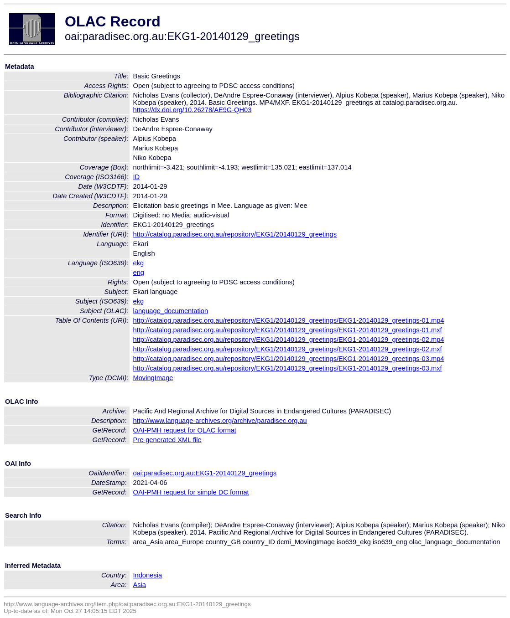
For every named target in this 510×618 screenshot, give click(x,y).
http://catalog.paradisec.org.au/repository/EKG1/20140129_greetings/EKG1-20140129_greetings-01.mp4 (288, 320)
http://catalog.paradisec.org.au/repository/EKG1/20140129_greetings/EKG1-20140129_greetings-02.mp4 (288, 339)
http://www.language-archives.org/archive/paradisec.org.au (220, 420)
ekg (138, 263)
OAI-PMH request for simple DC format (191, 492)
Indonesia (147, 575)
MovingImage (153, 377)
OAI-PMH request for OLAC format (184, 430)
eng (138, 272)
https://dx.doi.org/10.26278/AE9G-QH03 (192, 109)
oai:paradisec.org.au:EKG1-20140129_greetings (205, 473)
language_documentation (170, 310)
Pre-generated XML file (167, 439)
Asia (139, 584)
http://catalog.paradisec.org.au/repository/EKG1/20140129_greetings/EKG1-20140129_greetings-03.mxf (287, 368)
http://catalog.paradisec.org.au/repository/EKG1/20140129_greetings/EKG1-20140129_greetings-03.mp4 (288, 358)
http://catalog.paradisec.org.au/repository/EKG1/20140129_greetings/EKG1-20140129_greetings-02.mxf (287, 349)
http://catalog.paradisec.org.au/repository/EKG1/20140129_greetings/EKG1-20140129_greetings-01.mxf (287, 330)
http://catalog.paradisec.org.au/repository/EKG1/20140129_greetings (235, 234)
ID (136, 176)
